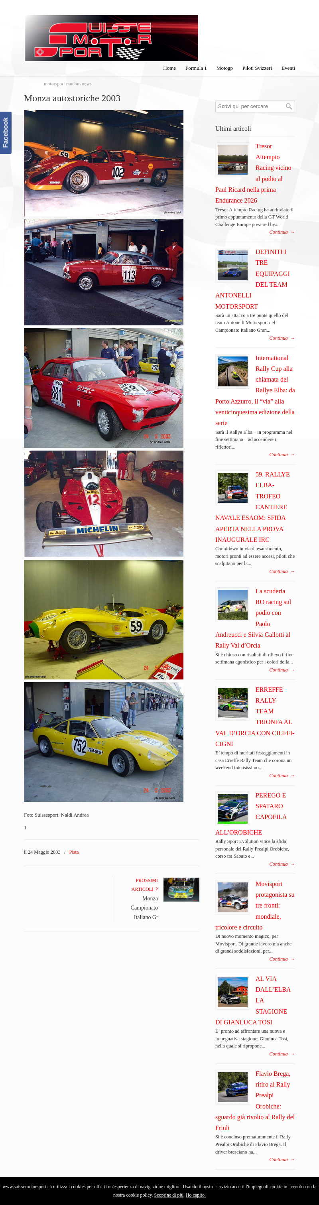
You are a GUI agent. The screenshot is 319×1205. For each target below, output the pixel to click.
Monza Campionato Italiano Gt (144, 908)
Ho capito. (196, 1195)
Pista (74, 852)
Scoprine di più (168, 1195)
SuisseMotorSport (111, 32)
